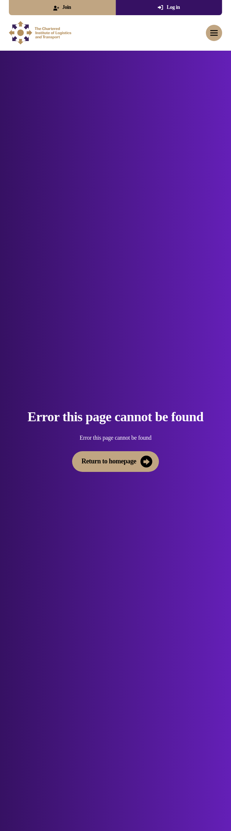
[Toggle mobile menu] (214, 33)
